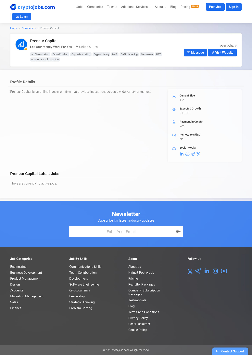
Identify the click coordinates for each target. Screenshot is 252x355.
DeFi (114, 54)
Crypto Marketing (80, 54)
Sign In (234, 7)
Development (78, 278)
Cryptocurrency (79, 290)
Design (15, 284)
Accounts (16, 290)
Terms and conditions (143, 312)
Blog (173, 7)
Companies (95, 7)
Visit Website (222, 52)
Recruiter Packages (141, 284)
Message (195, 52)
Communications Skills (85, 267)
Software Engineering (84, 284)
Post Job (215, 7)
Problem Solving (80, 308)
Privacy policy (138, 318)
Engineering (18, 267)
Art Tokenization (40, 54)
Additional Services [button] (134, 7)
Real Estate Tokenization (45, 59)
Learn (22, 17)
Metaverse (147, 54)
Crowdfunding (60, 54)
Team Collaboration (83, 272)
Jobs (79, 7)
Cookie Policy (137, 330)
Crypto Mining (101, 54)
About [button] (159, 7)
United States (88, 47)
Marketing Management (27, 296)
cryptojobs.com (120, 349)
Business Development (26, 272)
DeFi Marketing (129, 54)
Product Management (25, 278)
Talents (112, 7)
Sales (14, 302)
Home (14, 28)
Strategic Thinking (82, 302)
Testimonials (137, 300)
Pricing (133, 278)
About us (134, 267)
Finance (15, 308)
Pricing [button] (190, 7)
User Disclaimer (139, 324)
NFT (158, 54)
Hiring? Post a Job (141, 272)
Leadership (77, 296)
